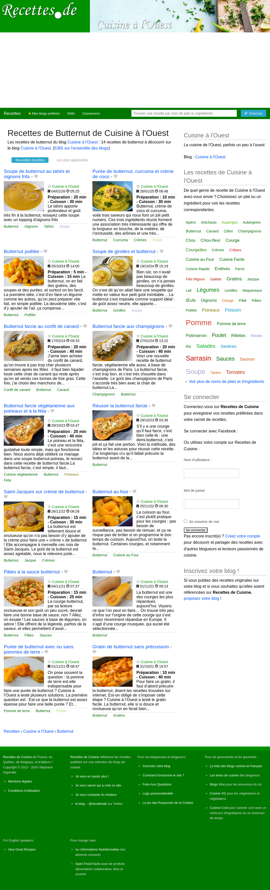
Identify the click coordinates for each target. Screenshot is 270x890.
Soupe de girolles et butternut (123, 251)
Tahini (48, 226)
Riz (188, 346)
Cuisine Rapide (198, 269)
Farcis (240, 269)
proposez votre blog (201, 598)
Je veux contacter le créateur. (96, 795)
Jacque (30, 560)
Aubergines (252, 222)
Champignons (103, 394)
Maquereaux (252, 290)
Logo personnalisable (158, 793)
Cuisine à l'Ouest (82, 142)
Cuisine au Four (126, 555)
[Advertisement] (135, 70)
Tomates (235, 372)
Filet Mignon (195, 279)
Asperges (230, 222)
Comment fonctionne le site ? (163, 775)
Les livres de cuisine (224, 775)
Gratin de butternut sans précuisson (130, 646)
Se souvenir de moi (204, 522)
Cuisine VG (218, 793)
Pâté (243, 300)
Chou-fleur (210, 240)
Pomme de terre (17, 711)
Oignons (31, 226)
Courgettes (196, 250)
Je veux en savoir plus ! (92, 776)
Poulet (219, 335)
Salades (205, 346)
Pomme (199, 322)
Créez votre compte (242, 536)
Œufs (191, 300)
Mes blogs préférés (44, 113)
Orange (228, 301)
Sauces (46, 635)
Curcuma (120, 240)
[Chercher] (253, 113)
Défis (71, 113)
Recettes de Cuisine (17, 757)
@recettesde (98, 804)
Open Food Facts (87, 864)
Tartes (215, 372)
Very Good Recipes (22, 849)
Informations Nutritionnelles (99, 849)
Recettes (12, 113)
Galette (215, 279)
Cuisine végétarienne (21, 474)
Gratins (119, 715)
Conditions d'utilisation (24, 791)
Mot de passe (194, 490)
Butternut (11, 226)
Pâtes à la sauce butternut (32, 571)
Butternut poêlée (21, 251)
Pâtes (29, 635)
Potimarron (196, 335)
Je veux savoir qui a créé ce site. (98, 785)
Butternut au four (110, 491)
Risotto (256, 335)
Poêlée (30, 315)
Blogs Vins (217, 784)
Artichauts (209, 222)
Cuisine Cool (219, 808)
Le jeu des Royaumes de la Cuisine (168, 803)
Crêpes (235, 250)
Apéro (191, 222)
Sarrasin (198, 358)
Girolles (119, 310)
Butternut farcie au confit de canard (41, 326)
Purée (157, 240)
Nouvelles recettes (30, 160)
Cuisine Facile (231, 259)
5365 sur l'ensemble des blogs (81, 148)
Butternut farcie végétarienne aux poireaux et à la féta (39, 408)
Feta (7, 480)
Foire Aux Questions (157, 784)
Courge (233, 240)
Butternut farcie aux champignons (128, 326)
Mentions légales (20, 781)
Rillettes (238, 335)
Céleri (228, 231)
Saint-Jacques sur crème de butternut (44, 491)
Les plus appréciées (72, 160)
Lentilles (231, 290)
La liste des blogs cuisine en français (236, 766)
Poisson (233, 310)
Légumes (208, 290)
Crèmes (140, 240)
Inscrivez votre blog (156, 766)
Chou (190, 240)
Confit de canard (17, 390)
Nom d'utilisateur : (198, 460)
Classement (91, 113)
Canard (63, 390)
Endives (222, 268)
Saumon (247, 359)
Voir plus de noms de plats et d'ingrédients (226, 381)
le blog (80, 804)
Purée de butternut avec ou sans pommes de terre (38, 649)
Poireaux (72, 474)
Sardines (228, 346)
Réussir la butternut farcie (119, 405)
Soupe (65, 226)
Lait (189, 290)
